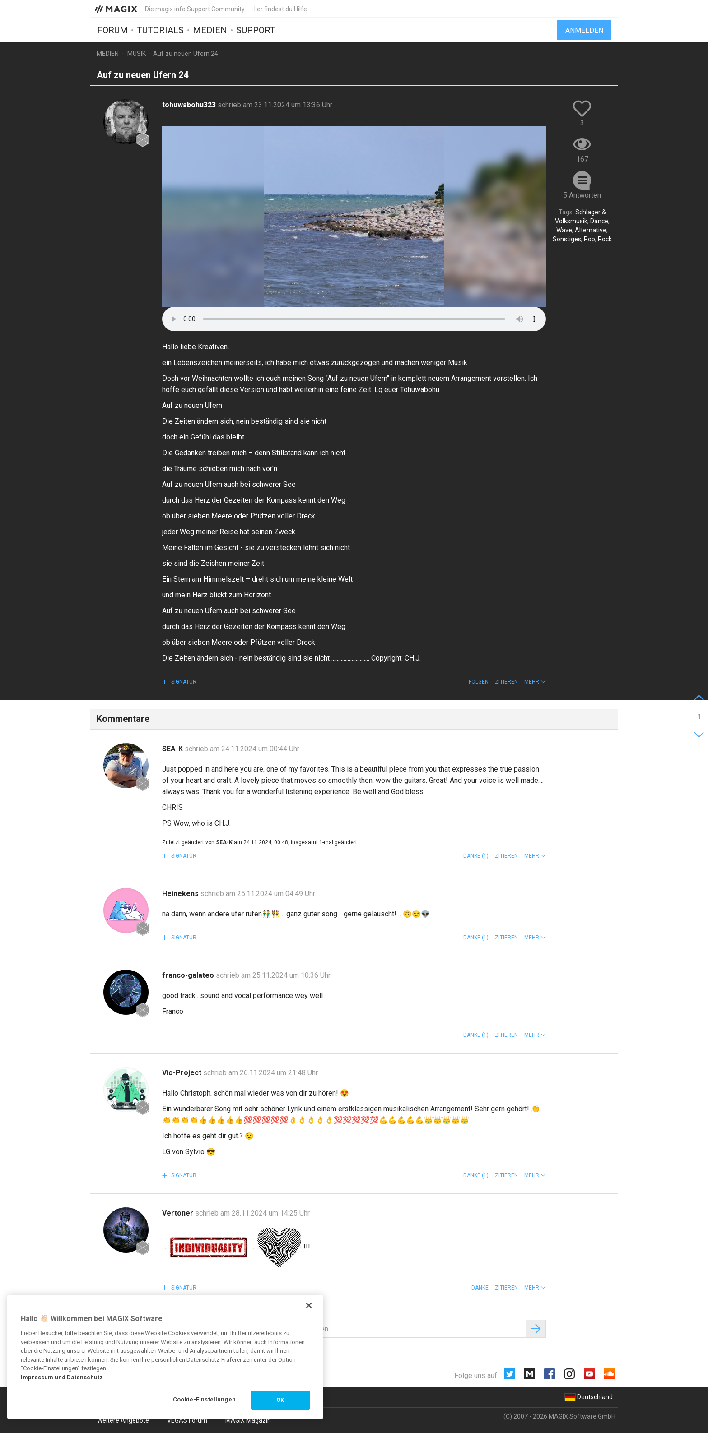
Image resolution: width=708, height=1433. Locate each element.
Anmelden (584, 30)
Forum (112, 30)
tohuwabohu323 (190, 105)
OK (280, 1399)
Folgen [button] (479, 682)
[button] (535, 682)
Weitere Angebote (123, 1420)
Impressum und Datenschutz (62, 1377)
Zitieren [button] (506, 682)
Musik (136, 53)
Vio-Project (182, 1072)
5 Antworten (582, 195)
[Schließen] (309, 1305)
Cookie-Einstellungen (204, 1399)
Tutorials (160, 30)
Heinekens (181, 893)
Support (255, 30)
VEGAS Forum (187, 1420)
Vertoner (178, 1213)
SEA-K (173, 748)
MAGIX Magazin (248, 1420)
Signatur (183, 682)
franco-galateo (189, 975)
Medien (210, 30)
